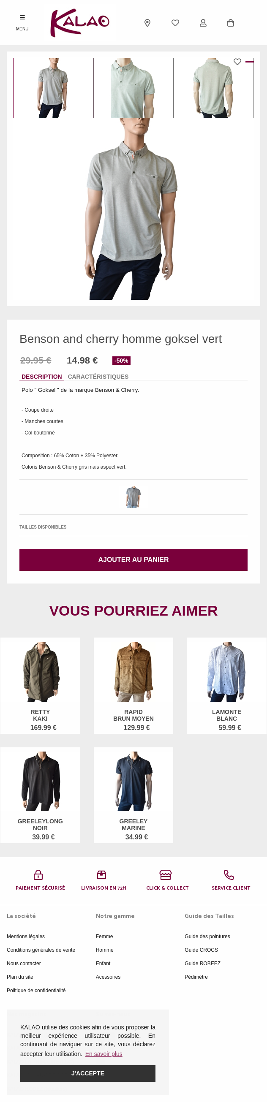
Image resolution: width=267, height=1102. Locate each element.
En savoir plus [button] (104, 1053)
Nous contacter (24, 963)
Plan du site (20, 977)
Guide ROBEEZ (203, 963)
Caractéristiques (98, 376)
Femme (104, 936)
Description (42, 376)
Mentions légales (26, 936)
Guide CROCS (201, 950)
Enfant (103, 963)
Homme (105, 950)
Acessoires (108, 977)
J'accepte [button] (87, 1073)
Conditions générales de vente (41, 950)
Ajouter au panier (133, 559)
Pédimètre (196, 977)
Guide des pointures (207, 936)
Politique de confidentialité (36, 990)
